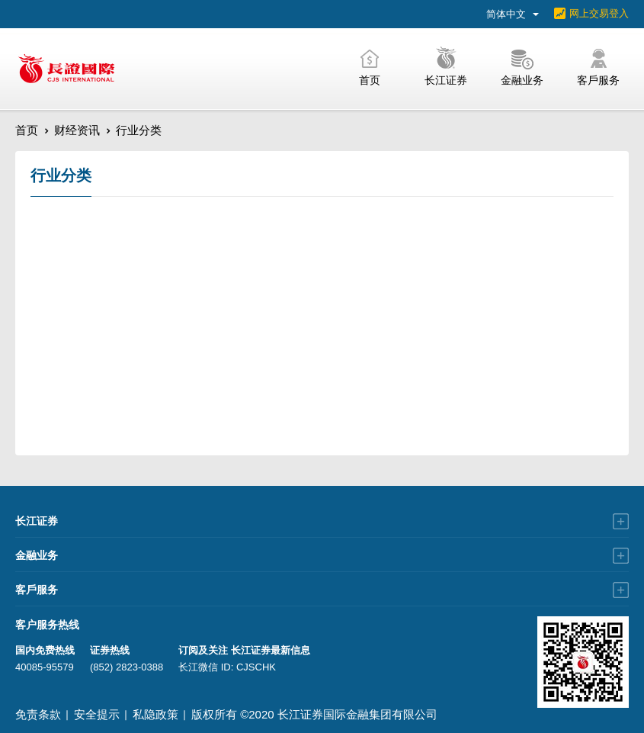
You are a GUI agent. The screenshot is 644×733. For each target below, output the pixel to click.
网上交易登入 (599, 13)
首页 (26, 130)
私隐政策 (155, 714)
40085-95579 (44, 667)
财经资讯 (77, 130)
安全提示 (97, 714)
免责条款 (38, 714)
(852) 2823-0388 (126, 667)
